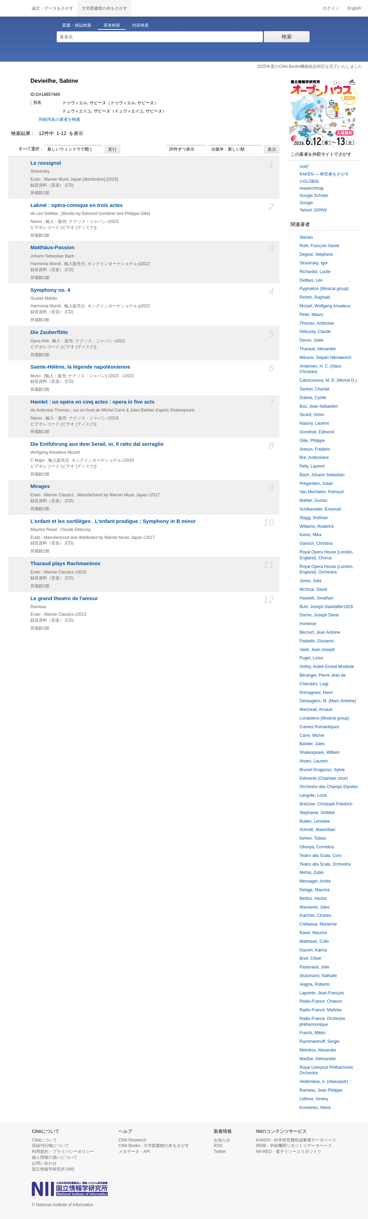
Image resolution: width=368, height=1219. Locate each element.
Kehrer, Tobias (313, 838)
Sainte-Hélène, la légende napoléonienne (80, 367)
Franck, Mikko (312, 1032)
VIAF (304, 166)
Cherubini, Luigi (314, 683)
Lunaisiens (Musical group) (324, 718)
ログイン (331, 8)
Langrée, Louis (313, 795)
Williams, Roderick (317, 526)
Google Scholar (314, 195)
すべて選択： (27, 149)
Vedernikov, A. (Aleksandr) (324, 1081)
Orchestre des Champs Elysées (329, 786)
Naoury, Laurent (314, 423)
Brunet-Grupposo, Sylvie (322, 769)
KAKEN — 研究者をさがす (324, 174)
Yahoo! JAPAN (313, 210)
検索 (287, 36)
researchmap (312, 188)
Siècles (306, 237)
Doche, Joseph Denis (319, 615)
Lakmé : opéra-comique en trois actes (76, 205)
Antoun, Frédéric (315, 449)
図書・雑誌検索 (76, 25)
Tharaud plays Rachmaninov (65, 563)
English (354, 8)
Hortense (308, 623)
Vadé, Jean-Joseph (317, 649)
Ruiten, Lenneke (315, 821)
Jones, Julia (310, 580)
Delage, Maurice (315, 889)
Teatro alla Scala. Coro (320, 855)
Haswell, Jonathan (316, 598)
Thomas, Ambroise (317, 323)
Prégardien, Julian (316, 483)
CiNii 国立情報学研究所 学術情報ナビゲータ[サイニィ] (14, 8)
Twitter (220, 1151)
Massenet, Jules (315, 907)
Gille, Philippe (312, 440)
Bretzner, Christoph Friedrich (326, 804)
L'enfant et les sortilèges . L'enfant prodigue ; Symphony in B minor (113, 521)
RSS (218, 1145)
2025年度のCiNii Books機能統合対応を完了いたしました (309, 66)
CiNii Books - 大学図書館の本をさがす (154, 1145)
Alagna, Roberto (315, 984)
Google (306, 202)
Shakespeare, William (320, 752)
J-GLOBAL (310, 181)
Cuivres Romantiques (319, 726)
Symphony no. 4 (50, 290)
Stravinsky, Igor (314, 263)
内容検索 (140, 25)
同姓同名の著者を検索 (59, 119)
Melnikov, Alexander (318, 1050)
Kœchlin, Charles (315, 915)
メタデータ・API (134, 1151)
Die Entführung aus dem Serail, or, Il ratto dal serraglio (97, 444)
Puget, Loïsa (311, 658)
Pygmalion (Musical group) (324, 288)
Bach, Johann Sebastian (322, 474)
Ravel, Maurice (313, 932)
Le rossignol (45, 163)
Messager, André (315, 881)
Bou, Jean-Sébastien (319, 406)
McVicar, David (313, 589)
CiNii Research (132, 1140)
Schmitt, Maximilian (317, 829)
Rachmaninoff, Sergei (319, 1041)
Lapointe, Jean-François (322, 993)
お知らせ (222, 1140)
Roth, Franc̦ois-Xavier (320, 245)
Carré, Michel (312, 735)
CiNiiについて (44, 1140)
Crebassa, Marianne (318, 924)
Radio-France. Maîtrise (321, 1010)
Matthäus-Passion (52, 247)
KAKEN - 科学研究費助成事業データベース (296, 1140)
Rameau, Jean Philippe (321, 1090)
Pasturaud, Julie (314, 967)
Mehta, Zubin (312, 872)
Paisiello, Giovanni (317, 641)
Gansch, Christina (316, 543)
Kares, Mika (310, 534)
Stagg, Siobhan (314, 517)
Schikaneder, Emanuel (320, 509)
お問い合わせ (44, 1163)
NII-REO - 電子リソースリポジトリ (288, 1151)
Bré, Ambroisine (314, 457)
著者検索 (111, 25)
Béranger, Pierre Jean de (323, 675)
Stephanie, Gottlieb (317, 812)
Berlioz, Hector (313, 898)
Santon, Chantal (314, 389)
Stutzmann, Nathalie (318, 975)
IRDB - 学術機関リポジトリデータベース (294, 1145)
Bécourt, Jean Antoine (320, 632)
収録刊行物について (50, 1145)
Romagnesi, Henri (316, 692)
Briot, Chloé (310, 958)
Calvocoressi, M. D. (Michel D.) (328, 380)
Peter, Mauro (311, 314)
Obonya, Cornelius (317, 847)
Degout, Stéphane (316, 254)
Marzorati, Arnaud (316, 709)
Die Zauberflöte (49, 332)
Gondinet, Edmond (317, 432)
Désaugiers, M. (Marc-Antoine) (328, 700)
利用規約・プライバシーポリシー (63, 1151)
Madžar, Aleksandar (318, 1058)
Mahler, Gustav (314, 500)
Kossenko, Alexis (315, 1107)
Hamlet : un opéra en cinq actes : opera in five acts (92, 402)
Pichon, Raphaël (315, 297)
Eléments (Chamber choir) (324, 778)
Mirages (40, 486)
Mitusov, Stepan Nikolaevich (325, 357)
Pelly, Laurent (312, 466)
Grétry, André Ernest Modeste (327, 666)
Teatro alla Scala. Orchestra (325, 864)
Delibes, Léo (311, 280)
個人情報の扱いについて (54, 1157)
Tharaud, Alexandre (318, 348)
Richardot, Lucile (315, 271)
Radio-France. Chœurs (321, 1001)
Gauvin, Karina (313, 950)
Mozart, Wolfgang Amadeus (325, 306)
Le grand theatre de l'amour (64, 598)
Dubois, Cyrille (313, 397)
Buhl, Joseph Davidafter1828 (326, 606)
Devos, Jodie (311, 340)
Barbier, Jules (312, 743)
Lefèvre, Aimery (314, 1098)
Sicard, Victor (312, 414)
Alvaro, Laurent (314, 761)
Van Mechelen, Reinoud (321, 491)
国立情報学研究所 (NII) (53, 1169)
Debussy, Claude (315, 331)
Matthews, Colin (314, 941)
